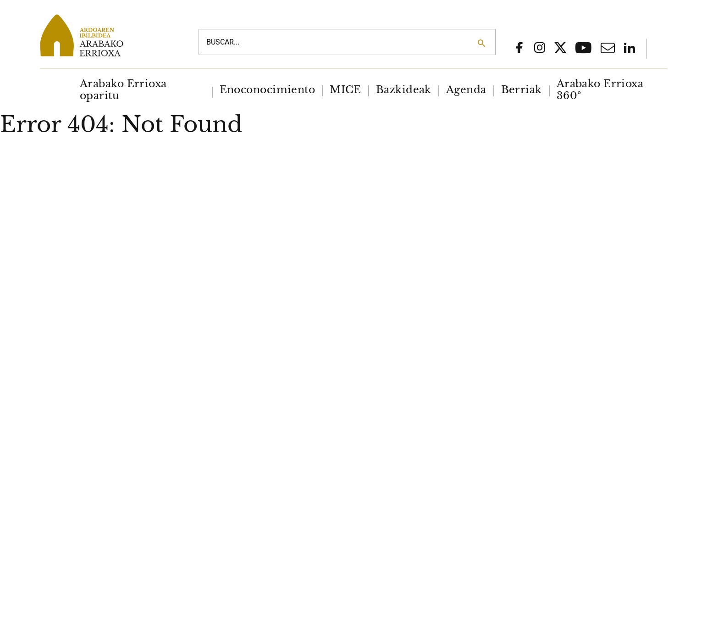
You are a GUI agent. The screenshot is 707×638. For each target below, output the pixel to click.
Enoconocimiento (267, 90)
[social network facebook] (519, 48)
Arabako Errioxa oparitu (123, 90)
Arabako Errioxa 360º (600, 90)
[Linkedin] (629, 48)
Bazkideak (403, 90)
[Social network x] (560, 49)
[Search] (481, 43)
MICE (345, 90)
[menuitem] (142, 90)
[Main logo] (108, 35)
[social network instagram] (539, 48)
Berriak (521, 90)
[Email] (608, 50)
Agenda (466, 90)
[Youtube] (583, 51)
